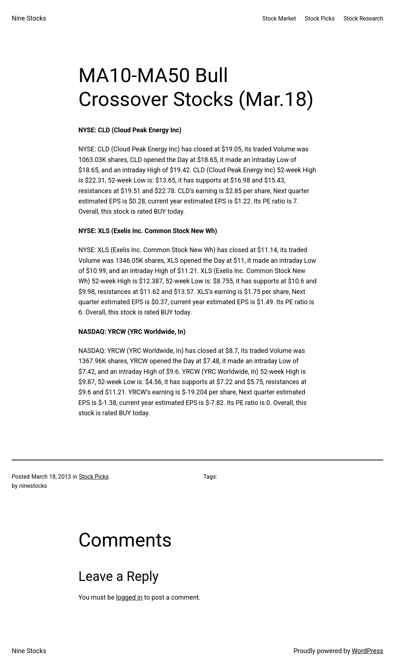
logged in (129, 597)
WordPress (367, 651)
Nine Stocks (29, 18)
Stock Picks (93, 476)
